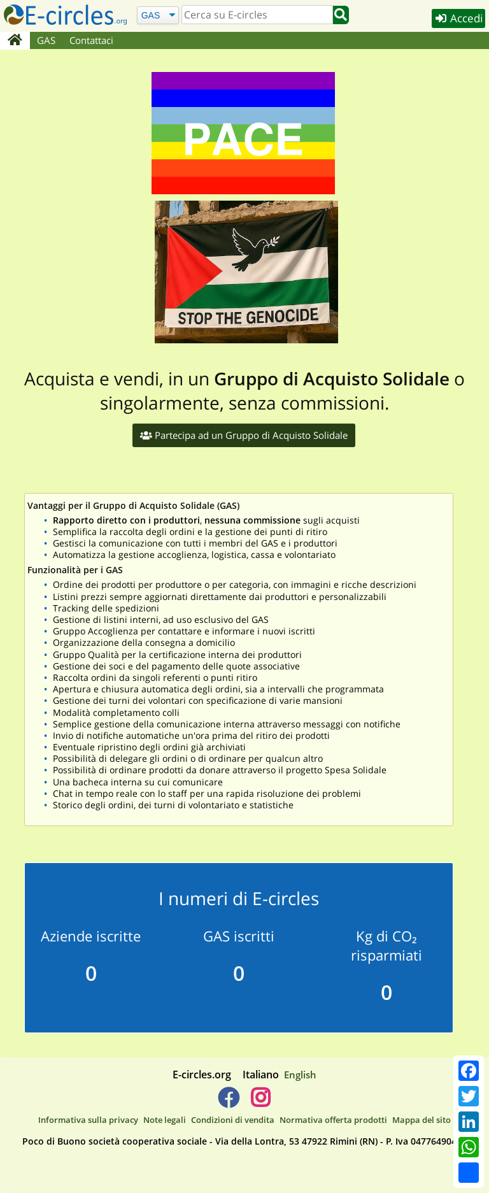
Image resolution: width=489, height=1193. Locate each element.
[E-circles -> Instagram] (260, 1102)
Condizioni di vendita (232, 1119)
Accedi (458, 18)
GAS (46, 40)
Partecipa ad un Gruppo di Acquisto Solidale (244, 435)
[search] (257, 14)
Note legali (164, 1119)
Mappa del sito (421, 1119)
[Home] (15, 41)
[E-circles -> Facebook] (228, 1102)
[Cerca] (157, 15)
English (300, 1074)
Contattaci (91, 40)
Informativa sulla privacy (88, 1119)
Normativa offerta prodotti (333, 1119)
